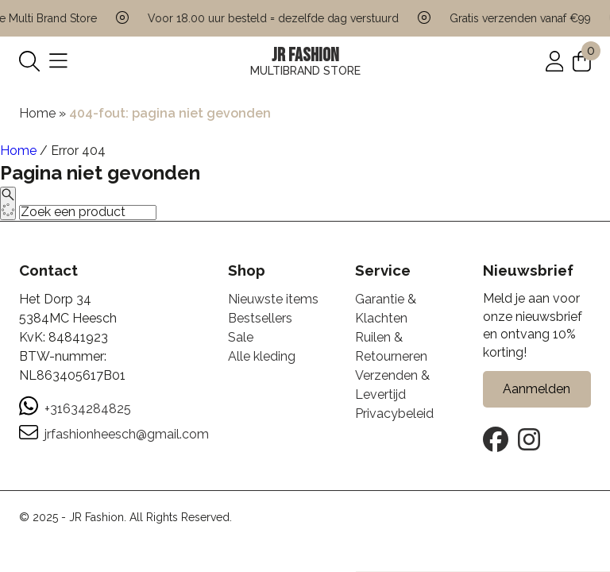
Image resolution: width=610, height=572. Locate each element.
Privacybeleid (394, 413)
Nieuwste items (273, 299)
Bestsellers (260, 318)
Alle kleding (261, 356)
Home (37, 113)
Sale (240, 337)
